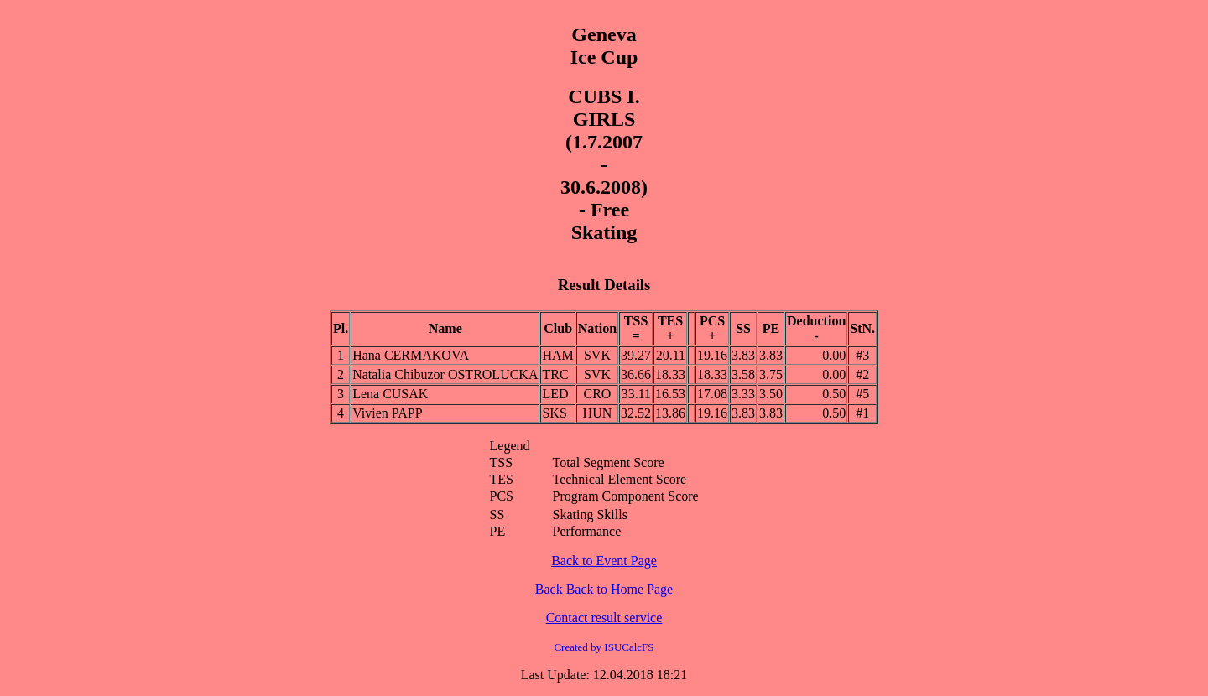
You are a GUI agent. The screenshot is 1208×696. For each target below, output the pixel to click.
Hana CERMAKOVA (410, 355)
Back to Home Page (620, 589)
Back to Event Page (604, 560)
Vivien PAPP (387, 413)
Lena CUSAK (390, 394)
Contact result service (604, 617)
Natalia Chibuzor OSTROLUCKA (445, 374)
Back (549, 589)
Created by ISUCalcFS (603, 647)
